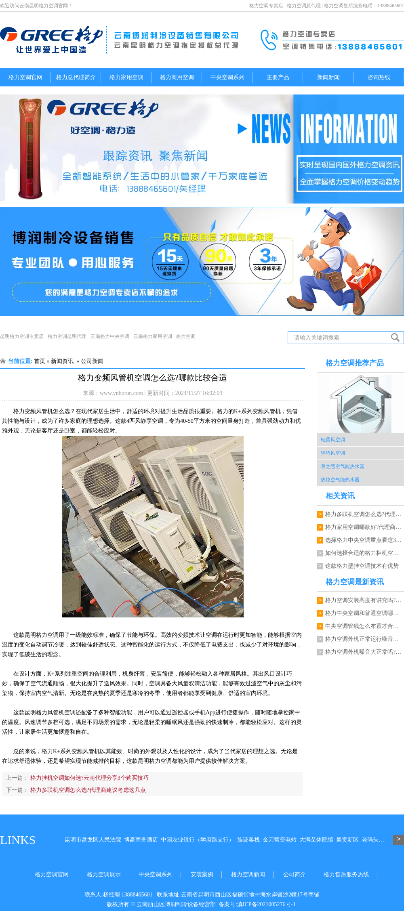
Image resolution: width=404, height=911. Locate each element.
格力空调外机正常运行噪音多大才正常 (364, 639)
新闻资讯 (62, 361)
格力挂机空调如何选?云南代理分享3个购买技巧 (89, 778)
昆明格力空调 (155, 761)
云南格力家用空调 (152, 336)
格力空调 (186, 336)
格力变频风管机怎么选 (41, 411)
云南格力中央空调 (109, 336)
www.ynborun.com (121, 393)
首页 (39, 361)
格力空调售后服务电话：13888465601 (364, 5)
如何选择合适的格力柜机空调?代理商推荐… (364, 553)
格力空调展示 (104, 874)
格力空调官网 (25, 77)
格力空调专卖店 (266, 5)
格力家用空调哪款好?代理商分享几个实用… (364, 527)
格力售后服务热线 (346, 874)
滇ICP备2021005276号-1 (266, 904)
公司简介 (294, 874)
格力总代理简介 (76, 77)
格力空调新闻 (248, 874)
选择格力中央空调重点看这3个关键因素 (364, 540)
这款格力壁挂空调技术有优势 (362, 566)
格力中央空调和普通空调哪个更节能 (364, 613)
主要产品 (278, 77)
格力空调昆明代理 (67, 336)
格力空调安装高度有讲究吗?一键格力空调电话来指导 (364, 600)
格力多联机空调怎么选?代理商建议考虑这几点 (87, 790)
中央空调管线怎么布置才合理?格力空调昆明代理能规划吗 (364, 626)
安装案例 (202, 874)
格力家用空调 (126, 77)
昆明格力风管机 (44, 712)
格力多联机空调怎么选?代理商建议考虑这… (364, 514)
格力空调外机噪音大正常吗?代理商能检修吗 (364, 652)
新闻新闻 (328, 77)
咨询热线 (379, 77)
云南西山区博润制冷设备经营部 (176, 904)
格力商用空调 (177, 77)
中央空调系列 (227, 77)
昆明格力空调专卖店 (22, 336)
